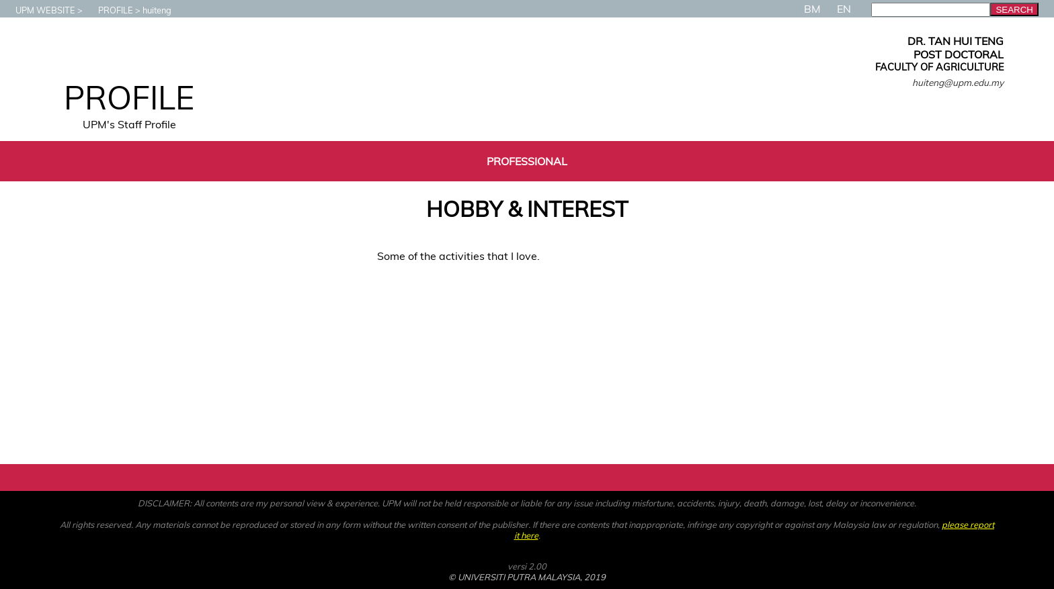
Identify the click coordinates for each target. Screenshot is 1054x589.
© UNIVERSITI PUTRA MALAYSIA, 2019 (527, 577)
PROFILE (109, 10)
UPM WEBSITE (38, 10)
